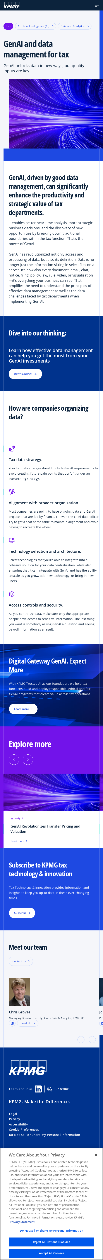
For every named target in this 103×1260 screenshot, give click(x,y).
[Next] (28, 759)
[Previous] (14, 759)
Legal (13, 1114)
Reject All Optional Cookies (51, 1242)
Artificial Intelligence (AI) (35, 26)
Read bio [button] (26, 1023)
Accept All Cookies (51, 1253)
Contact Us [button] (19, 961)
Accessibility (18, 1124)
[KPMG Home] (11, 5)
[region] (51, 1204)
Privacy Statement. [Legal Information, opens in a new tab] (22, 1222)
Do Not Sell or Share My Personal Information (44, 1135)
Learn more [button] (21, 709)
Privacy (14, 1119)
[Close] (96, 1155)
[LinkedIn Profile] (12, 1023)
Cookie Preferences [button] (24, 1129)
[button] (97, 5)
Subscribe (58, 1089)
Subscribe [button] (20, 913)
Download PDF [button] (25, 374)
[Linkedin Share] (38, 1088)
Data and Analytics (74, 26)
